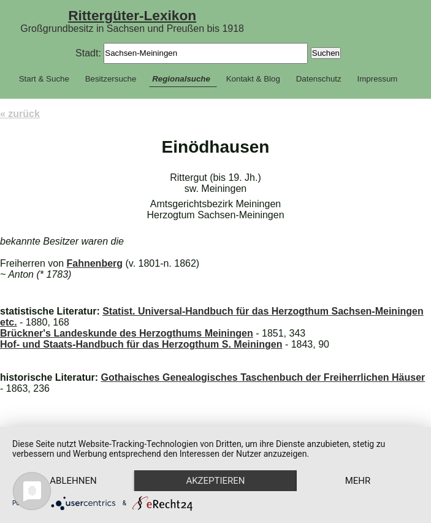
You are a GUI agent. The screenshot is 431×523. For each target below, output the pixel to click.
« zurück (20, 114)
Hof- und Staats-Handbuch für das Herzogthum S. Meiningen (141, 344)
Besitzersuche (111, 78)
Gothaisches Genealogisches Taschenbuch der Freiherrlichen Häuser (263, 377)
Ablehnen (73, 480)
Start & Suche (44, 78)
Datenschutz (318, 78)
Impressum (377, 78)
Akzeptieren (215, 480)
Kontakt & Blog (253, 78)
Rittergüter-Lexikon (132, 15)
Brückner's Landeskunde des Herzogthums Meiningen (126, 333)
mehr (358, 480)
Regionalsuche (181, 78)
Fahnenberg (95, 263)
